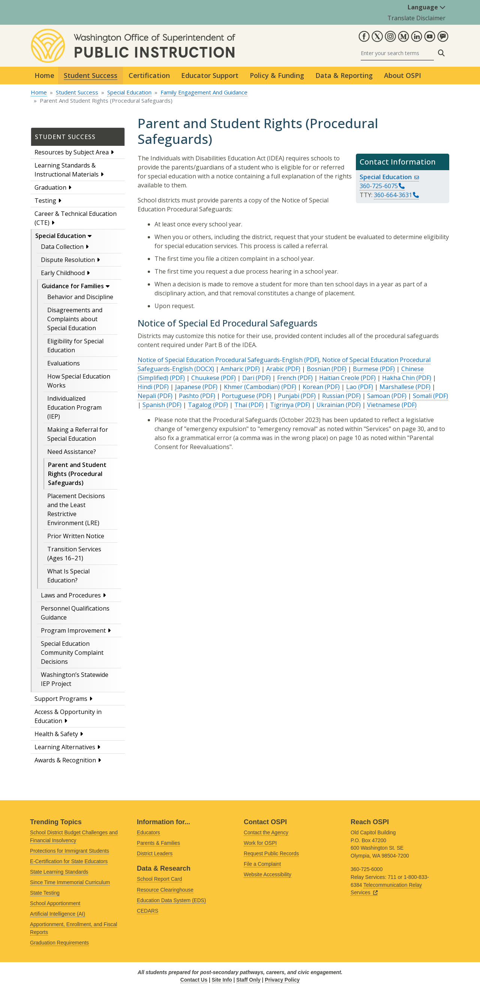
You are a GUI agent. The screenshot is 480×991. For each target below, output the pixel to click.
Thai (240, 405)
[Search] (397, 53)
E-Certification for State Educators (69, 861)
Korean (313, 387)
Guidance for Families (73, 286)
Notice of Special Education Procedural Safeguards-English (220, 360)
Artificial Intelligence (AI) (57, 914)
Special (389, 176)
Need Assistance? (71, 452)
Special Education (129, 92)
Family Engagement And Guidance (204, 92)
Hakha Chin (398, 378)
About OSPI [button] (402, 75)
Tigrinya (282, 405)
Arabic (275, 369)
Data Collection (62, 247)
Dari (248, 378)
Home (44, 75)
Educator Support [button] (209, 75)
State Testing (45, 893)
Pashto (189, 396)
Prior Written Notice (75, 536)
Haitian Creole (339, 378)
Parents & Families (158, 843)
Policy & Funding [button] (277, 75)
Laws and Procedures (71, 595)
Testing (45, 200)
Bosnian (318, 369)
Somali (422, 396)
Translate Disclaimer (416, 18)
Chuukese (205, 378)
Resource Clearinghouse (165, 890)
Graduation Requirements (59, 943)
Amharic (231, 369)
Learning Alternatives (64, 747)
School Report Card (159, 879)
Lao (351, 387)
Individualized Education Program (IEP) (74, 407)
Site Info (222, 980)
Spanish (153, 405)
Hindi (145, 387)
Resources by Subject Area (71, 152)
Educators (148, 832)
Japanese (188, 387)
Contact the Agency (266, 832)
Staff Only (248, 980)
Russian (333, 396)
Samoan (378, 396)
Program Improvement (73, 630)
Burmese (365, 369)
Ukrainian (330, 405)
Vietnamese (383, 405)
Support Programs (60, 699)
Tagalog (200, 405)
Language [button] (427, 7)
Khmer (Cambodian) (252, 387)
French (286, 378)
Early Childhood (63, 273)
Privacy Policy (282, 980)
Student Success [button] (90, 75)
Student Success (77, 92)
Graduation (50, 187)
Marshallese (397, 387)
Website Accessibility (267, 874)
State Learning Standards (59, 872)
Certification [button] (149, 75)
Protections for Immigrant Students (69, 851)
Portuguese (238, 396)
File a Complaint (262, 864)
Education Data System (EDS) (171, 900)
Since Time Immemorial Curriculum (70, 882)
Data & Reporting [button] (344, 75)
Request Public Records (271, 853)
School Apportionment (55, 903)
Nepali (147, 396)
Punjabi (288, 396)
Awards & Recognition (65, 760)
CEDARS (147, 911)
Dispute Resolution (68, 260)
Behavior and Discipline (80, 297)
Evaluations (63, 363)
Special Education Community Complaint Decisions (72, 652)
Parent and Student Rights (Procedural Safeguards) (77, 474)
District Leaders (154, 853)
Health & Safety (56, 734)
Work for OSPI (260, 843)
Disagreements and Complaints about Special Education (74, 319)
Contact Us (193, 980)
